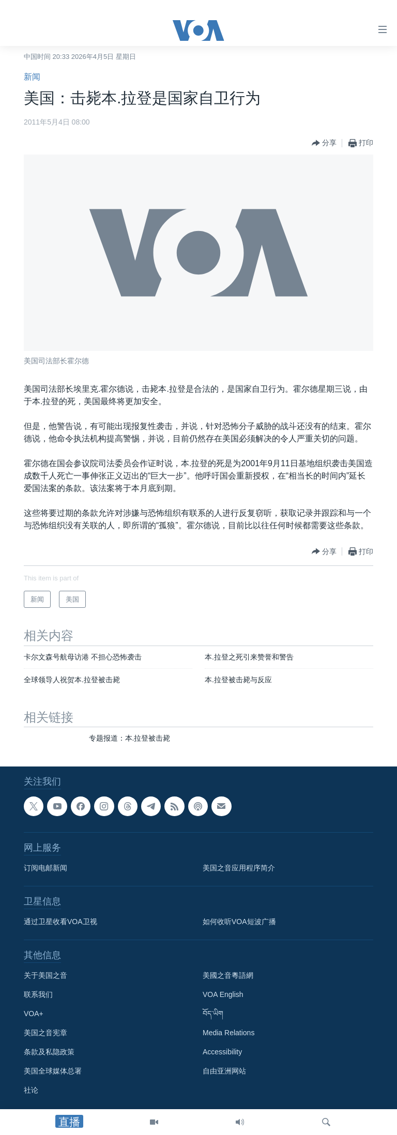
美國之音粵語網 (228, 975)
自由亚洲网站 (224, 1071)
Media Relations (228, 1033)
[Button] (324, 143)
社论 (31, 1090)
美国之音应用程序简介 (239, 868)
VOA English (223, 994)
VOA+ (33, 1013)
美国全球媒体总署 (53, 1071)
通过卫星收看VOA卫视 (60, 921)
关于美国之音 (45, 975)
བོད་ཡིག (213, 1013)
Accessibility (222, 1052)
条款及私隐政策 (49, 1052)
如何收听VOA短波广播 (239, 921)
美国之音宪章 (45, 1033)
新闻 (32, 76)
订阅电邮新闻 (45, 868)
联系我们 (38, 994)
